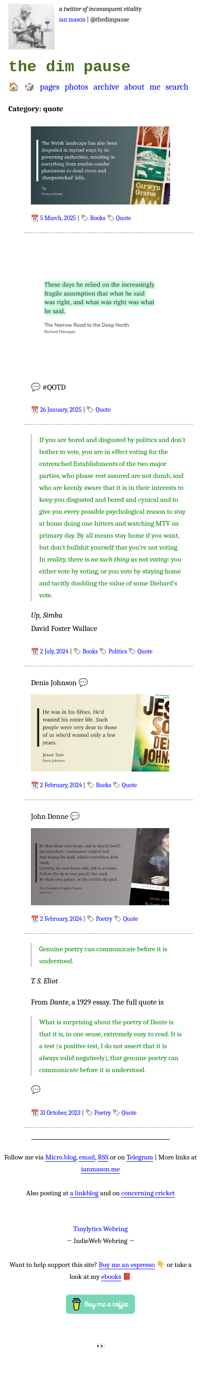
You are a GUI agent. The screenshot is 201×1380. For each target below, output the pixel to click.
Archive (106, 87)
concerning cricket (148, 1193)
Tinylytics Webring (100, 1229)
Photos (76, 87)
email (87, 1157)
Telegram (139, 1157)
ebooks (111, 1276)
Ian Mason (72, 19)
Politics (117, 651)
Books (97, 218)
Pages (49, 87)
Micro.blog (60, 1157)
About (134, 87)
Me (154, 87)
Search (177, 87)
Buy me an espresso (127, 1265)
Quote (123, 218)
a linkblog (84, 1193)
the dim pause (69, 67)
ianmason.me (100, 1169)
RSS (103, 1157)
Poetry (104, 918)
